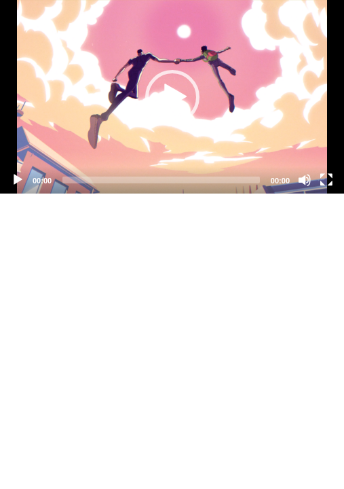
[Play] (17, 180)
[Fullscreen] (326, 180)
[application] (172, 97)
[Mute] (304, 180)
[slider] (161, 180)
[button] (172, 97)
